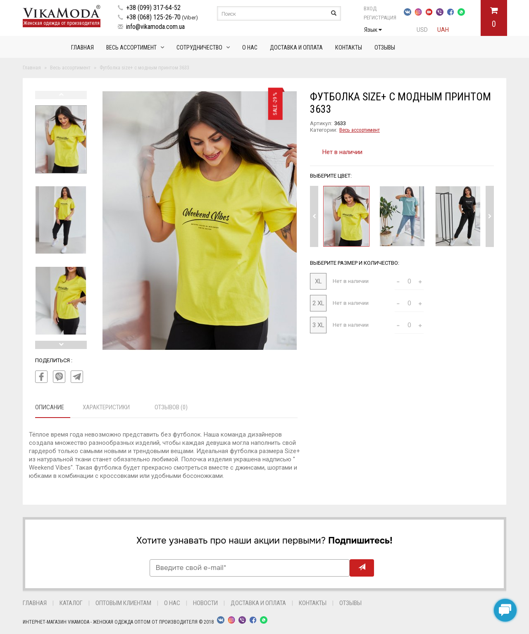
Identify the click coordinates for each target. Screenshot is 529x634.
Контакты (348, 47)
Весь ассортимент (131, 47)
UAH (443, 29)
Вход (370, 8)
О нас (249, 47)
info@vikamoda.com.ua (155, 27)
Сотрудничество (199, 47)
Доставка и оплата (296, 47)
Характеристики (106, 407)
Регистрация (380, 17)
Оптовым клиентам (123, 603)
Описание (49, 407)
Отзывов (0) (171, 407)
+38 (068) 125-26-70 (153, 17)
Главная (82, 47)
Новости (205, 603)
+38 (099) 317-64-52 (153, 8)
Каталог (71, 603)
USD (422, 29)
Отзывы (384, 47)
